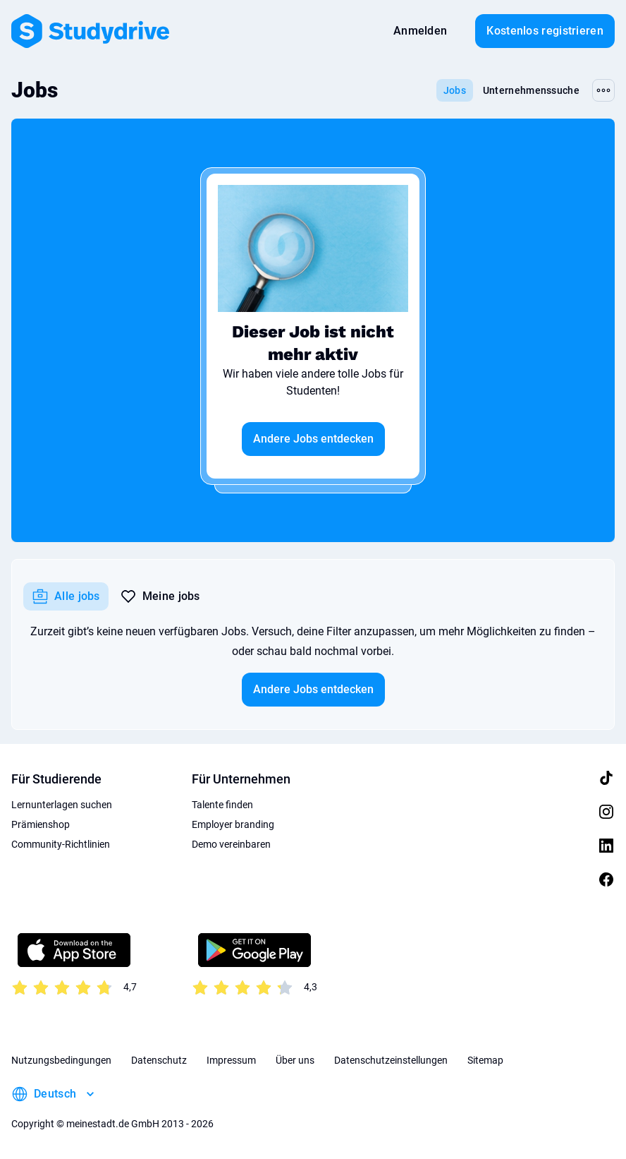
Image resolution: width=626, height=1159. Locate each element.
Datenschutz (159, 1060)
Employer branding (233, 824)
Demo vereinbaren (231, 844)
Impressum (231, 1060)
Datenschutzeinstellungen (391, 1060)
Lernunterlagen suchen (61, 804)
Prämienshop (40, 824)
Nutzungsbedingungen (61, 1060)
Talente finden (222, 804)
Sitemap (485, 1060)
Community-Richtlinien (60, 844)
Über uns (295, 1060)
